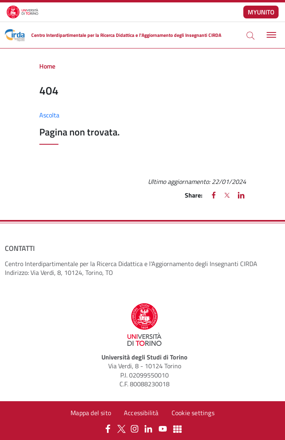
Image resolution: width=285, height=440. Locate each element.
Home (47, 66)
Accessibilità (141, 413)
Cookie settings (193, 413)
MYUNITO (261, 12)
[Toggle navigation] (270, 35)
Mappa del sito (91, 413)
